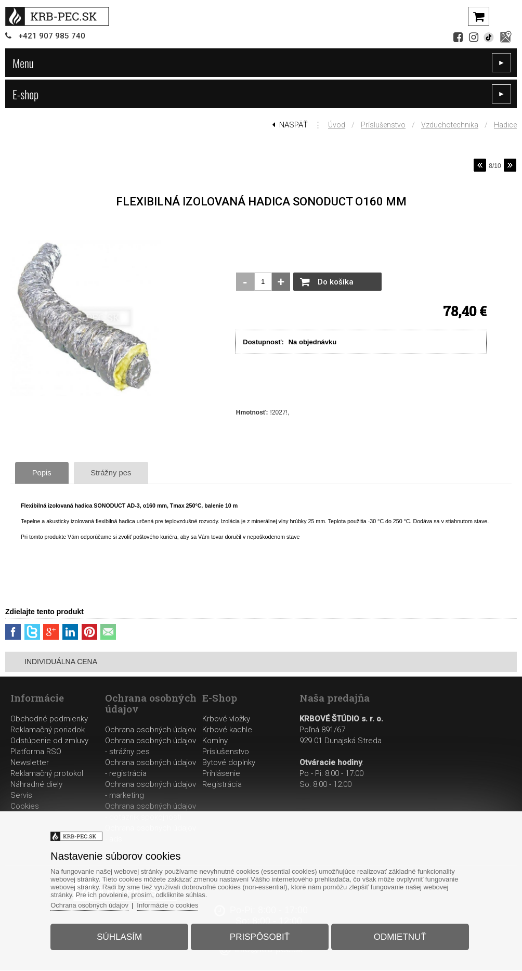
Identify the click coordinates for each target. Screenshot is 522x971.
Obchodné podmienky (49, 719)
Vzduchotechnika (449, 125)
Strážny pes (115, 472)
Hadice (505, 125)
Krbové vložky (226, 719)
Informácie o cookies (170, 905)
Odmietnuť (399, 936)
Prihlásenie (221, 774)
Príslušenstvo (383, 125)
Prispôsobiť (260, 936)
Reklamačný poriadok (47, 730)
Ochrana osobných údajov (150, 730)
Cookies (24, 806)
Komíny (215, 741)
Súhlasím (120, 936)
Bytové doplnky (228, 763)
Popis (44, 472)
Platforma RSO (35, 752)
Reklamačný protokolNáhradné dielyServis (46, 784)
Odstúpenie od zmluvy (49, 741)
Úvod (336, 125)
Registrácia (222, 784)
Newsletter (29, 763)
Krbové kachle (227, 730)
